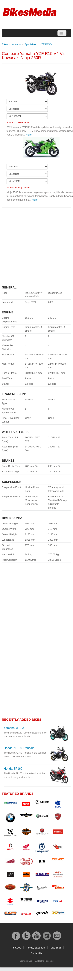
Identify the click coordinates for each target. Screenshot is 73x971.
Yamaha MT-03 (14, 728)
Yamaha (16, 44)
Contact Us (36, 953)
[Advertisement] (35, 245)
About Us (16, 947)
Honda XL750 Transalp (19, 748)
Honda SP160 (13, 768)
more (29, 134)
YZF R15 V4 (46, 44)
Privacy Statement (36, 947)
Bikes (5, 44)
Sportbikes (30, 44)
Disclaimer (56, 947)
